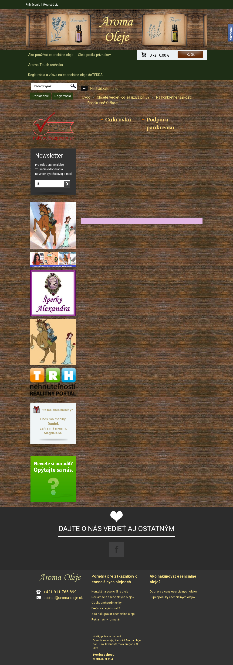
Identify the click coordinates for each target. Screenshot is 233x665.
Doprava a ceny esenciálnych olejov (173, 591)
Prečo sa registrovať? (105, 608)
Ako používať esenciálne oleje (50, 55)
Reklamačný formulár (105, 619)
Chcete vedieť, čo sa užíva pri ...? (123, 97)
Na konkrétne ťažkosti (174, 97)
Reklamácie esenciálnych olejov (112, 597)
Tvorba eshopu (104, 654)
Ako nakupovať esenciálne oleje (113, 614)
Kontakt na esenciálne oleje (109, 591)
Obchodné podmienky (106, 602)
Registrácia (50, 4)
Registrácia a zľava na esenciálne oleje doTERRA (65, 75)
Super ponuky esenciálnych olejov (172, 597)
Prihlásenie (33, 4)
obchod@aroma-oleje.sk (63, 598)
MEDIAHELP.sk (103, 659)
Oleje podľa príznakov (94, 55)
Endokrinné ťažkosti (103, 103)
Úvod (86, 97)
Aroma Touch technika (45, 65)
